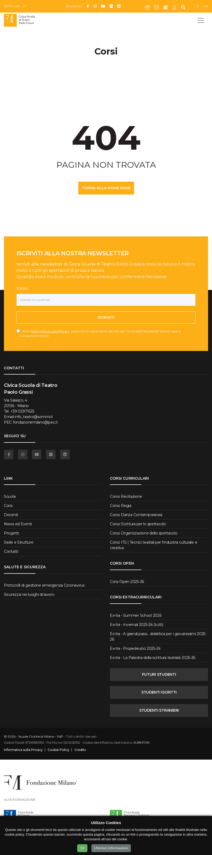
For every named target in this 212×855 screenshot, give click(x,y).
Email (22, 288)
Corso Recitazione (126, 496)
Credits (80, 749)
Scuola (9, 496)
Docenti (11, 514)
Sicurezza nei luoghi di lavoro (29, 594)
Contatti (11, 551)
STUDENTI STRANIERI (159, 710)
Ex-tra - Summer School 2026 (135, 615)
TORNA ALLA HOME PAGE (106, 188)
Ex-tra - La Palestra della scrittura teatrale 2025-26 (152, 657)
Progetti (11, 533)
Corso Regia (120, 505)
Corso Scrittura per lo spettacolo (138, 524)
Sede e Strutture (19, 542)
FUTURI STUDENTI (159, 674)
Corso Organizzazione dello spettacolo (143, 533)
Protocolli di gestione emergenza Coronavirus (44, 585)
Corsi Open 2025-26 (127, 581)
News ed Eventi (18, 524)
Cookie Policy (58, 749)
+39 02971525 (22, 411)
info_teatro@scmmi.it (34, 416)
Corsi (8, 505)
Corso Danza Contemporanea (136, 514)
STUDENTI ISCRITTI (159, 692)
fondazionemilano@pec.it (35, 422)
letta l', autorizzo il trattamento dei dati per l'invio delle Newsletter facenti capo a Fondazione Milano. (100, 333)
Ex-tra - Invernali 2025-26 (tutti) (136, 624)
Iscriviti (106, 317)
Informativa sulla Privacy (50, 331)
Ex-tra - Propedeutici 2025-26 (135, 648)
